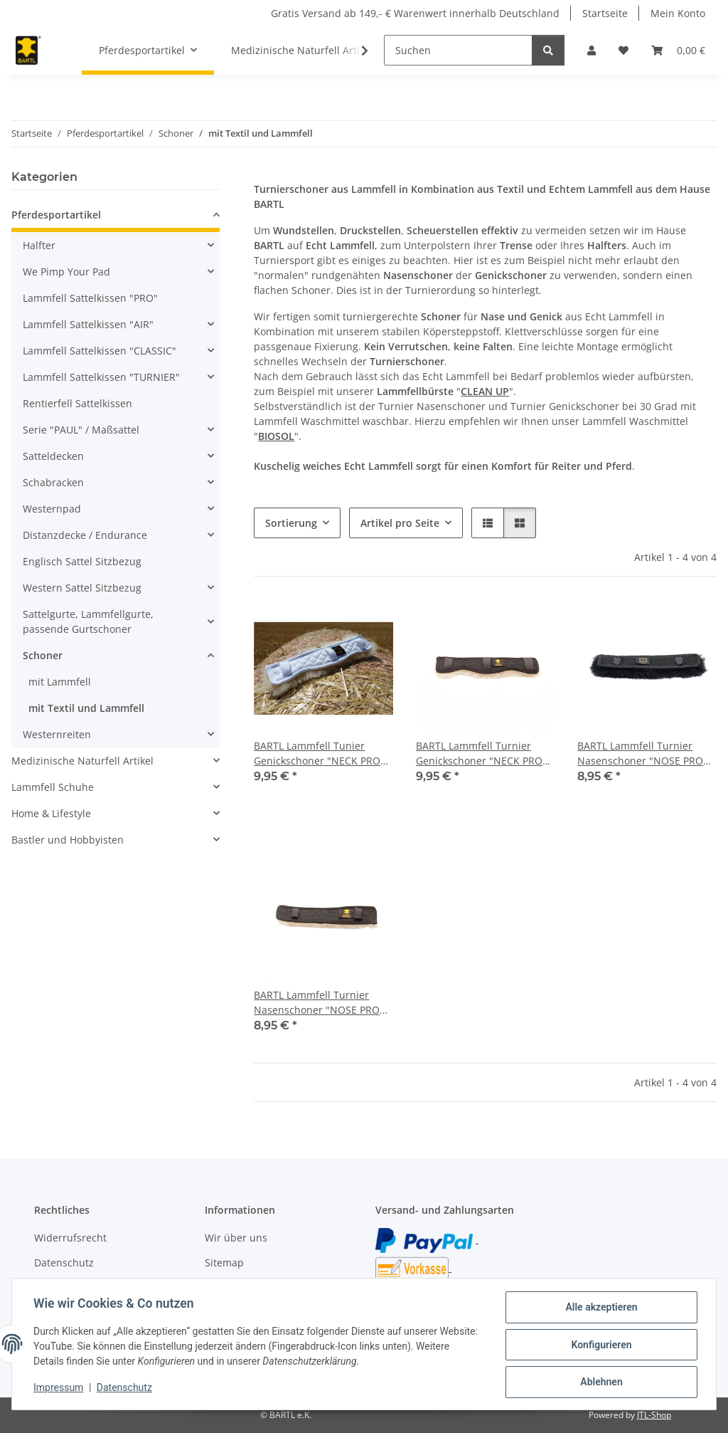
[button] (591, 50)
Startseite (605, 13)
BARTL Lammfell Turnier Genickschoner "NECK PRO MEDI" (479, 753)
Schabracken (53, 482)
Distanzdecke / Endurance (85, 535)
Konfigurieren (599, 1345)
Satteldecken (53, 456)
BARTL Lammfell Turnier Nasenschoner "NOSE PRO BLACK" (640, 753)
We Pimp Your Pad (66, 271)
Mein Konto (678, 13)
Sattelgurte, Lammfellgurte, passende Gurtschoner (88, 621)
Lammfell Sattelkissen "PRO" (90, 298)
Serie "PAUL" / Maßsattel (81, 429)
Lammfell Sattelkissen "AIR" (88, 324)
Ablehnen (600, 1382)
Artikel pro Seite (399, 523)
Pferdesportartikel (56, 214)
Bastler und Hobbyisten (67, 839)
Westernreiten (57, 734)
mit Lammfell (59, 681)
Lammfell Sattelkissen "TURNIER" (101, 377)
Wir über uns (236, 1237)
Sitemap (224, 1262)
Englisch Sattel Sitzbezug (82, 561)
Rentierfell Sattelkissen (77, 403)
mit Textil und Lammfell (86, 708)
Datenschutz (126, 1389)
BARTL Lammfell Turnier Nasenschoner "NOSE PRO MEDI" (317, 1002)
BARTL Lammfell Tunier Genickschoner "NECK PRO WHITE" (317, 753)
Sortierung (291, 523)
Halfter (39, 245)
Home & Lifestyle (51, 813)
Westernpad (52, 508)
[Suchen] (458, 50)
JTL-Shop (654, 1415)
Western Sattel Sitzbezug (82, 587)
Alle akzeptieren (600, 1308)
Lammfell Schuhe (52, 787)
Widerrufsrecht (70, 1237)
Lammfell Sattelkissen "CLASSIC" (99, 350)
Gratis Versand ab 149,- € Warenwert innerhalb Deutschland (415, 13)
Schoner (43, 655)
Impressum (60, 1389)
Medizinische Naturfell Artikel (82, 760)
